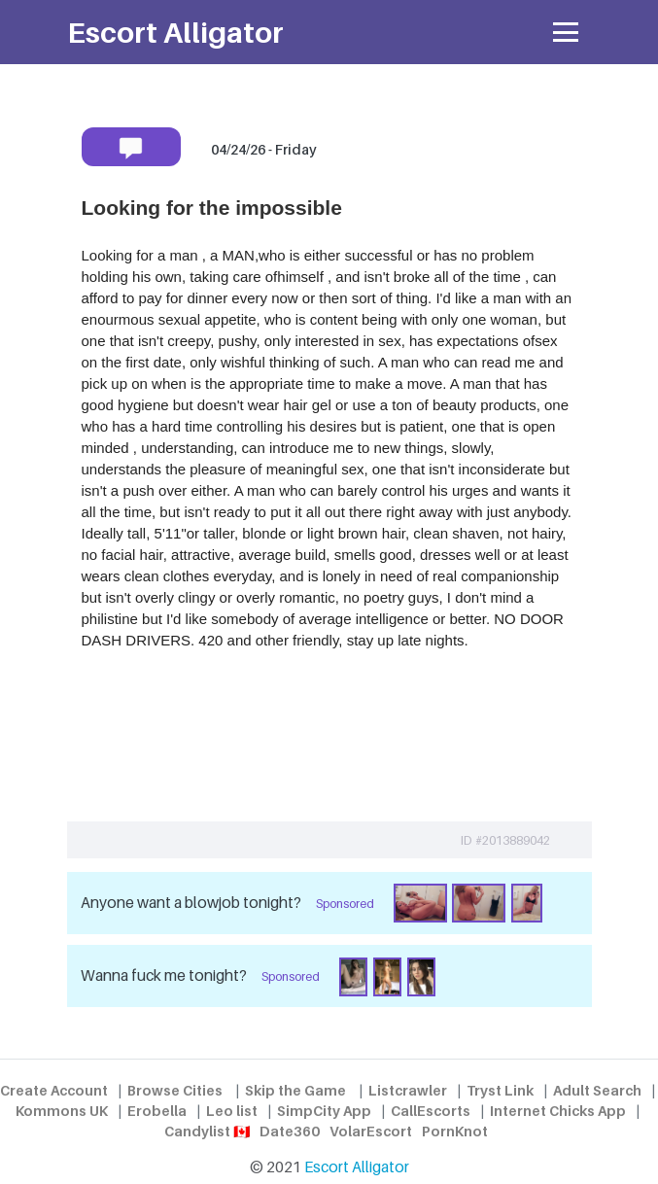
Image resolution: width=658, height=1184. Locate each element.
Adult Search (597, 1090)
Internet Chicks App (558, 1110)
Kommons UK (62, 1110)
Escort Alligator (356, 1167)
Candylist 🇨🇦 (207, 1131)
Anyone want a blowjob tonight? (191, 902)
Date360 (290, 1131)
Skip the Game (295, 1090)
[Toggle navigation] (566, 32)
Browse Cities (175, 1090)
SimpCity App (324, 1110)
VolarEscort (370, 1131)
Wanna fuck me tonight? (164, 975)
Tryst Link (500, 1090)
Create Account (54, 1090)
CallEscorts (430, 1110)
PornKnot (455, 1131)
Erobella (157, 1110)
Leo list (232, 1110)
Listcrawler (407, 1090)
